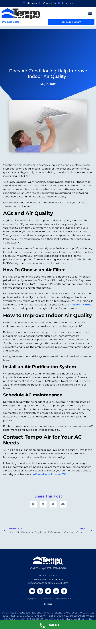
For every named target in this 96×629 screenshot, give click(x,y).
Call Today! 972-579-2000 (48, 567)
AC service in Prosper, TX (49, 474)
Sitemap (48, 604)
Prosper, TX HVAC (81, 304)
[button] (90, 13)
